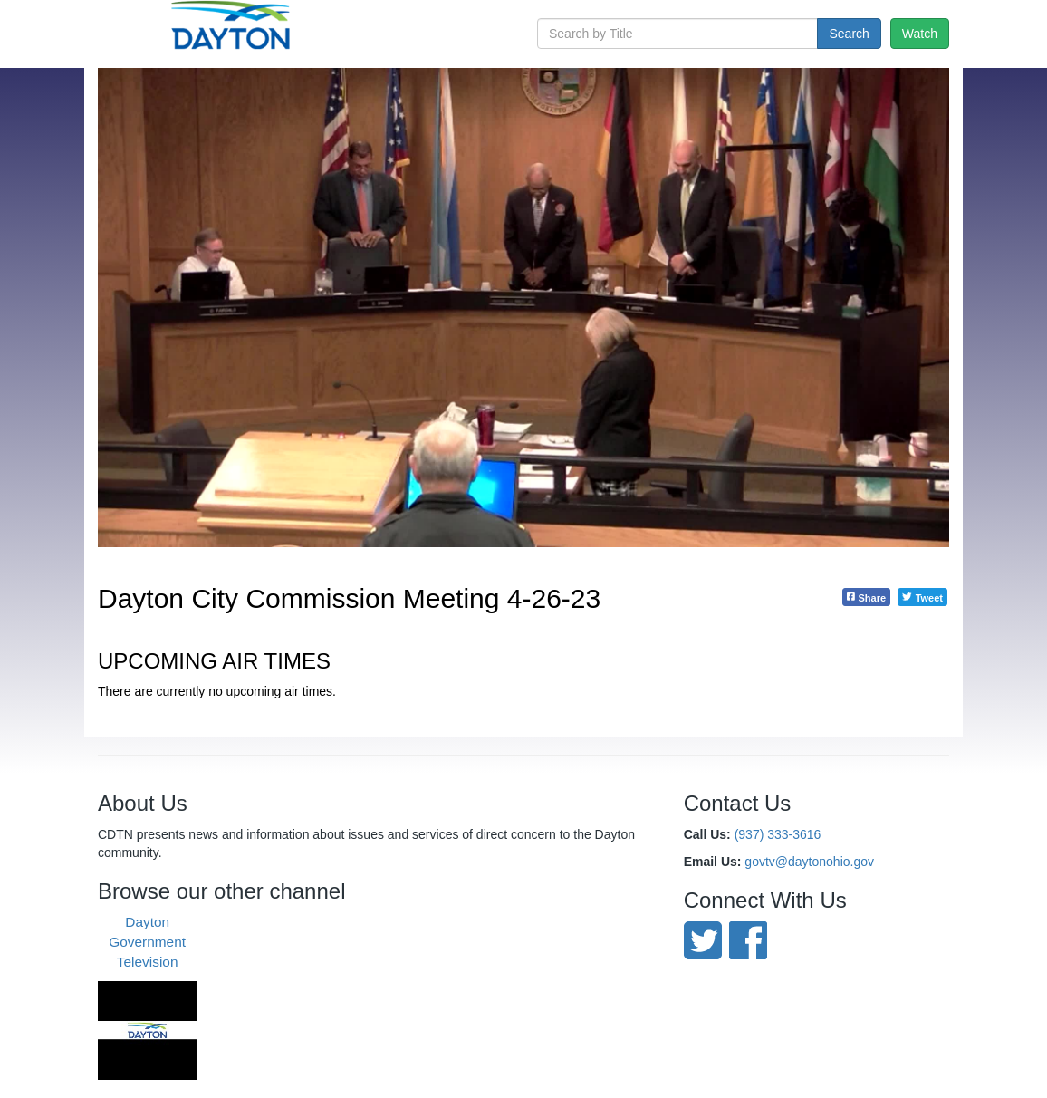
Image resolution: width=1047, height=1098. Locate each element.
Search (849, 33)
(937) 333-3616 (778, 834)
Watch (919, 33)
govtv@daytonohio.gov (809, 861)
